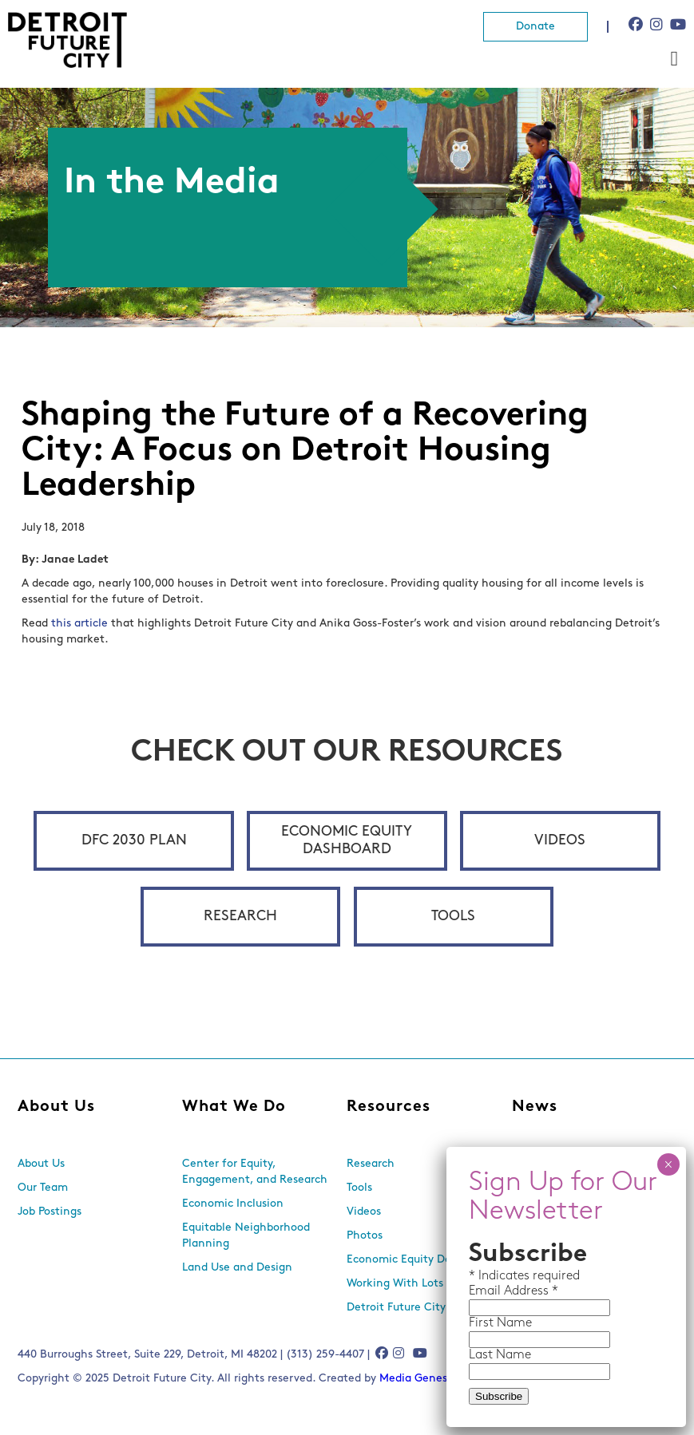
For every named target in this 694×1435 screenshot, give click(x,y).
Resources (388, 1107)
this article (79, 624)
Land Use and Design (237, 1268)
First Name (500, 1323)
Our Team (43, 1188)
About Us (56, 1107)
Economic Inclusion (233, 1204)
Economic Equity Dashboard (346, 840)
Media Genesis (417, 1379)
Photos (365, 1236)
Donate (535, 27)
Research (240, 916)
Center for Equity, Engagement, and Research (254, 1172)
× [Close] (668, 1164)
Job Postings (49, 1212)
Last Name (500, 1355)
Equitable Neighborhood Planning (246, 1236)
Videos (559, 840)
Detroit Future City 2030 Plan (423, 1308)
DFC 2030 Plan (134, 840)
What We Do (234, 1107)
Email (486, 1291)
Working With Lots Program (418, 1284)
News (534, 1107)
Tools (453, 916)
